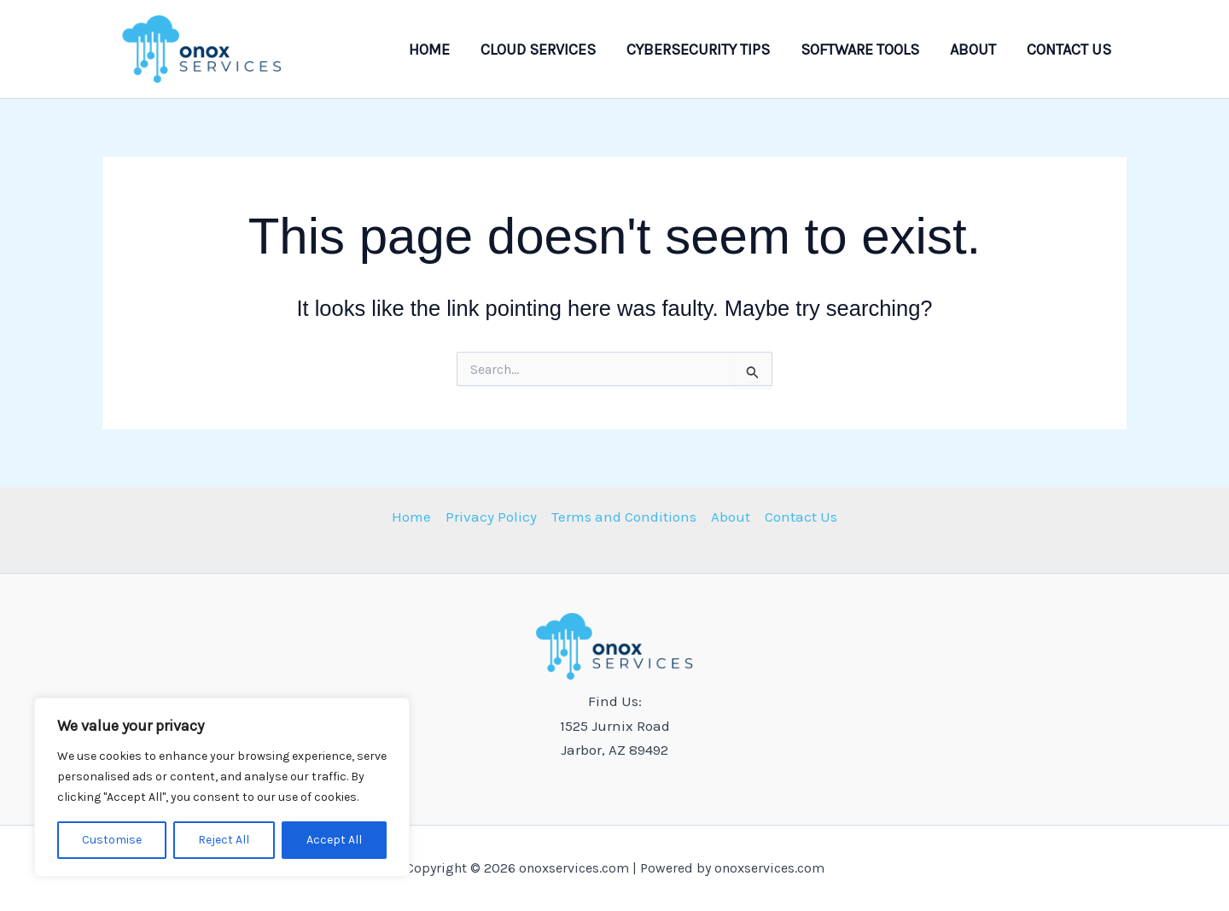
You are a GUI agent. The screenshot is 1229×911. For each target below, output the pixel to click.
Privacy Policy (491, 516)
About (973, 49)
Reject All (223, 839)
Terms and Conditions (623, 516)
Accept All (334, 839)
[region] (222, 787)
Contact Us (1069, 49)
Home (429, 49)
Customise (112, 839)
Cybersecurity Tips (698, 49)
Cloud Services (538, 49)
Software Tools (860, 49)
